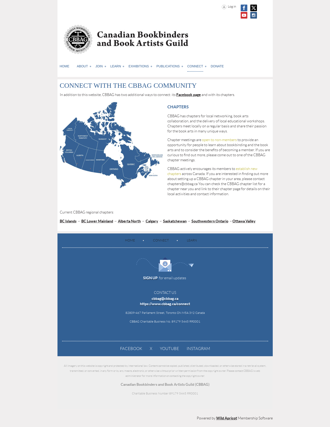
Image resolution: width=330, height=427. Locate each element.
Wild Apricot (226, 418)
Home (130, 240)
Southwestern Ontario (209, 221)
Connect (161, 240)
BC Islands (68, 221)
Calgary (152, 221)
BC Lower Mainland (97, 221)
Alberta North (129, 221)
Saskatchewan (175, 221)
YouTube (169, 348)
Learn (192, 240)
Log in (232, 6)
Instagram (198, 348)
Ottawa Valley (244, 221)
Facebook (131, 348)
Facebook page (188, 95)
